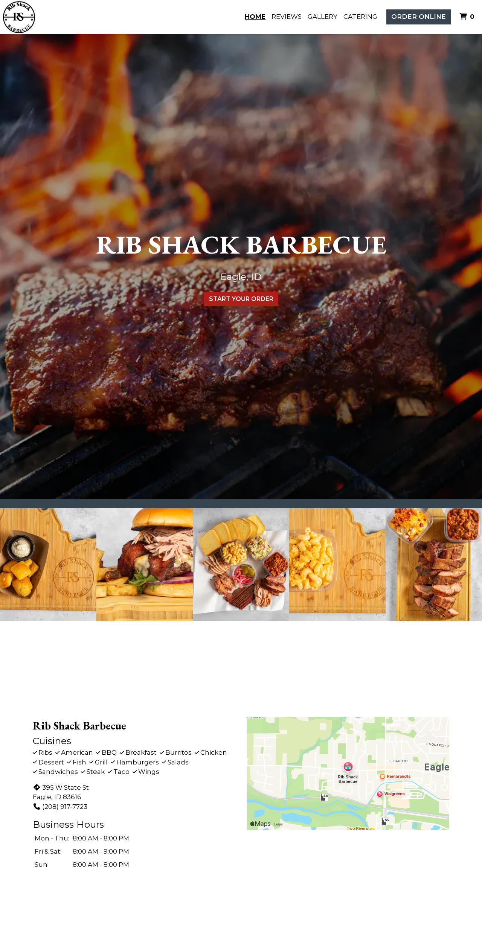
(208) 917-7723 (60, 806)
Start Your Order (241, 298)
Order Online (418, 16)
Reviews (287, 16)
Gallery (322, 16)
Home (255, 16)
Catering (360, 16)
